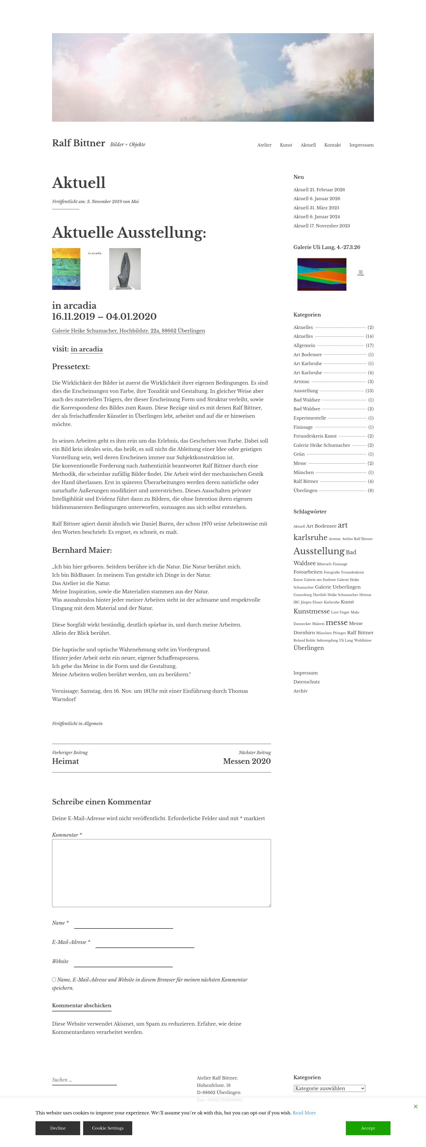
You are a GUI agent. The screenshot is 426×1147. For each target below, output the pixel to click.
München (303, 472)
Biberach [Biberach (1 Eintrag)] (324, 564)
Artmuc (301, 381)
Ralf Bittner (78, 143)
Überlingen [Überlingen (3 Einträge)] (308, 648)
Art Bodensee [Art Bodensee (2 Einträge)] (321, 526)
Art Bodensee (307, 354)
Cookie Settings (108, 1128)
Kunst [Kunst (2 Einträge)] (347, 602)
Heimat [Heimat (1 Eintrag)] (365, 595)
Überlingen (305, 490)
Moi (135, 201)
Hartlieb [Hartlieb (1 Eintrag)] (319, 595)
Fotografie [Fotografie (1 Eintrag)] (332, 572)
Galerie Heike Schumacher (321, 445)
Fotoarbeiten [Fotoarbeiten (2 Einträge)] (307, 572)
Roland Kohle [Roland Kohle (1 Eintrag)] (304, 640)
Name (60, 923)
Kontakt (332, 145)
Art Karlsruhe (307, 363)
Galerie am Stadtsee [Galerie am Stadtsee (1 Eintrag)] (320, 580)
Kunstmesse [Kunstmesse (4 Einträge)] (311, 611)
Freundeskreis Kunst (315, 436)
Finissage (303, 427)
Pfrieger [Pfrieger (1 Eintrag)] (339, 633)
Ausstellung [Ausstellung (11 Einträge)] (319, 551)
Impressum (361, 145)
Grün (299, 454)
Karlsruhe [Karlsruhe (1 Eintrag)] (332, 602)
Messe (299, 463)
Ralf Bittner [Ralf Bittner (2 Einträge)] (360, 632)
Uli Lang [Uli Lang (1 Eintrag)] (346, 640)
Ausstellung (305, 390)
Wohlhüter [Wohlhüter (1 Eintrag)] (363, 640)
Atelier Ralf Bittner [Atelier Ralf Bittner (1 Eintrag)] (357, 539)
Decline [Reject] (58, 1128)
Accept (368, 1128)
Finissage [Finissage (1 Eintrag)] (340, 564)
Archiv (300, 691)
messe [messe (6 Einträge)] (337, 622)
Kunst (286, 145)
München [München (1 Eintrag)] (324, 633)
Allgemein (93, 723)
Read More (304, 1112)
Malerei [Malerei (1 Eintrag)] (318, 624)
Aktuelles (303, 327)
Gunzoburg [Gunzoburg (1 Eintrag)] (302, 595)
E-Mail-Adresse (71, 942)
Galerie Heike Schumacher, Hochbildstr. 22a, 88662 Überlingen (128, 331)
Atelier (264, 145)
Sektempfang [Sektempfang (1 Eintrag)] (327, 640)
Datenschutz (306, 682)
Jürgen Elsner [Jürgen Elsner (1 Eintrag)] (312, 602)
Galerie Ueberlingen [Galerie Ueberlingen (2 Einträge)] (338, 587)
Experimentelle (309, 418)
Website (60, 961)
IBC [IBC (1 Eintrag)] (296, 602)
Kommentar (67, 835)
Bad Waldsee (306, 400)
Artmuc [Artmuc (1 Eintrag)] (335, 539)
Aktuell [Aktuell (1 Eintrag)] (299, 526)
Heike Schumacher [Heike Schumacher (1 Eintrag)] (342, 595)
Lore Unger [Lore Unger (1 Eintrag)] (340, 612)
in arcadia (88, 349)
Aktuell (308, 145)
